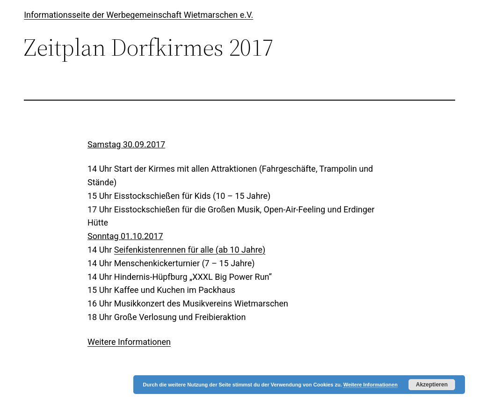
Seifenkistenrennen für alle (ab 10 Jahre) (190, 250)
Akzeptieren (432, 384)
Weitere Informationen (129, 342)
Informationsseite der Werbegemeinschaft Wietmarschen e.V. (138, 15)
